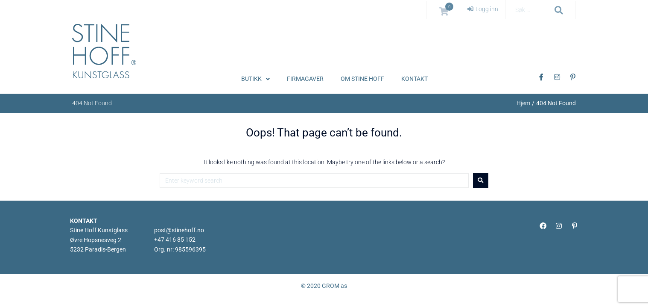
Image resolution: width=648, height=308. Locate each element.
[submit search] (559, 10)
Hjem (523, 103)
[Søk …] (531, 10)
